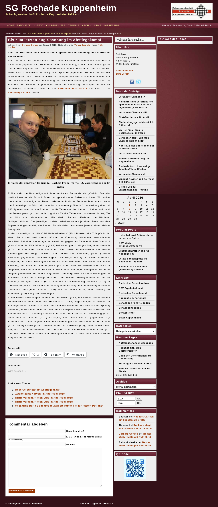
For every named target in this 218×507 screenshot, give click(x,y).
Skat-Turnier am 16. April (134, 117)
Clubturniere (55, 25)
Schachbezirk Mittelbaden (134, 303)
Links (97, 25)
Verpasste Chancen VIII (133, 112)
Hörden (11, 47)
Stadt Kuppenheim (130, 317)
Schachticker (127, 313)
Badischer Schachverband (134, 283)
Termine (73, 25)
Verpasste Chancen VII (132, 153)
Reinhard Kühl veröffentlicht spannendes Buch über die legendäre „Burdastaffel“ (136, 104)
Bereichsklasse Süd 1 (72, 88)
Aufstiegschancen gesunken (136, 343)
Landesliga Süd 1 (19, 92)
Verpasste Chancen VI (132, 174)
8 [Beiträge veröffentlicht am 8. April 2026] (129, 209)
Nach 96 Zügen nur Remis (95, 503)
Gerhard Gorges (30, 45)
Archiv (86, 25)
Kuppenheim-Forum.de (132, 298)
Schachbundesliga (130, 308)
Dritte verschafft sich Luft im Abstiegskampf (44, 397)
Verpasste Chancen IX (132, 97)
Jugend (38, 25)
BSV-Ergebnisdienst (131, 288)
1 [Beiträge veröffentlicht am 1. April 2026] (129, 205)
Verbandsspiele (63, 33)
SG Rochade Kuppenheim (60, 8)
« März (120, 223)
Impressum (111, 25)
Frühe (101, 45)
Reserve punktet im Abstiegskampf (37, 389)
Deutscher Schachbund (133, 293)
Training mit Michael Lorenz (135, 363)
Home (10, 25)
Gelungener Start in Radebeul (25, 503)
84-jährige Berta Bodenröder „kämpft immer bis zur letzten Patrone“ (59, 405)
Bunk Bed (132, 375)
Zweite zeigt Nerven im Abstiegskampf (40, 393)
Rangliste (24, 25)
